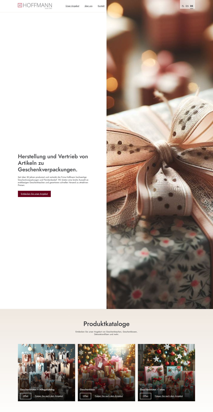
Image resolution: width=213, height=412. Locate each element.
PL (183, 5)
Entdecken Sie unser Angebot (34, 193)
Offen (25, 396)
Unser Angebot (72, 5)
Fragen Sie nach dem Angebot (49, 396)
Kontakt (101, 5)
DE (191, 5)
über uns (88, 5)
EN (187, 5)
